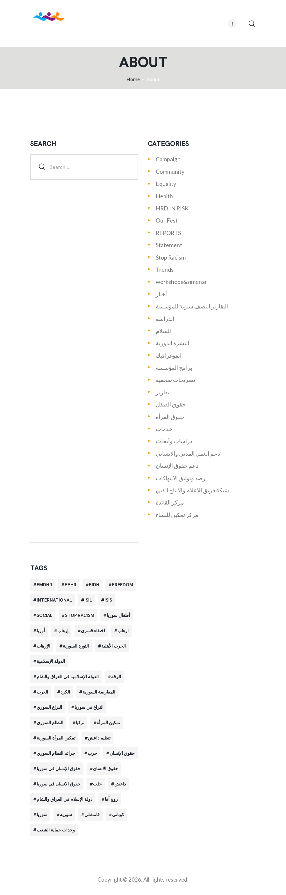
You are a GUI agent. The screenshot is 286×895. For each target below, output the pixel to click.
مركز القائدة (170, 502)
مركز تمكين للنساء (177, 514)
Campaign (168, 159)
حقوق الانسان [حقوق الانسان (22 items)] (105, 768)
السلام (163, 330)
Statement (169, 244)
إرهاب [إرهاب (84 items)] (62, 630)
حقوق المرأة (170, 416)
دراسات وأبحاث (174, 440)
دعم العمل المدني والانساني (188, 453)
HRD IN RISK (172, 208)
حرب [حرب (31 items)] (92, 753)
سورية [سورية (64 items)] (66, 814)
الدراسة (165, 318)
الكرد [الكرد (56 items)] (65, 692)
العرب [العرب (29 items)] (42, 692)
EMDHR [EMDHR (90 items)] (44, 585)
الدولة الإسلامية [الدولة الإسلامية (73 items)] (51, 661)
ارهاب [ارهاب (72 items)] (123, 630)
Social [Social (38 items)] (45, 615)
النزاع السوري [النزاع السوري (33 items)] (49, 707)
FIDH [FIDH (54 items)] (94, 585)
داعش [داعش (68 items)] (120, 784)
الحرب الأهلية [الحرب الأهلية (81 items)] (113, 646)
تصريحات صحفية (175, 379)
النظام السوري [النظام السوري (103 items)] (50, 722)
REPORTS (168, 232)
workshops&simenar (181, 281)
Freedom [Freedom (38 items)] (122, 585)
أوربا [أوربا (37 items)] (41, 630)
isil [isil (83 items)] (88, 600)
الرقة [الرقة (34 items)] (116, 676)
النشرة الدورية (172, 342)
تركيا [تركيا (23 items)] (80, 722)
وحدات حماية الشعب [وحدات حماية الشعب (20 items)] (56, 830)
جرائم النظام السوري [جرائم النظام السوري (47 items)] (56, 753)
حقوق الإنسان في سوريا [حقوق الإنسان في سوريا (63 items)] (59, 768)
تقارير (162, 392)
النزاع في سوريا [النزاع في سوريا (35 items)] (89, 707)
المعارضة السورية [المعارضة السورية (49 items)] (98, 692)
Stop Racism (171, 257)
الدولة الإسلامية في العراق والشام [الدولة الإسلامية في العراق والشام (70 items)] (68, 676)
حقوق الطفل (171, 404)
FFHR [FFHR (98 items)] (70, 585)
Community (170, 171)
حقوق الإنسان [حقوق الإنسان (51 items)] (122, 753)
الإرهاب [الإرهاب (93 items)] (43, 646)
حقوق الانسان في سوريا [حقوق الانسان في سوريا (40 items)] (59, 784)
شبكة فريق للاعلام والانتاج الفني (192, 490)
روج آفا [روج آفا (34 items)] (111, 799)
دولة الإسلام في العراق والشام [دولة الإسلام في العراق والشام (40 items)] (64, 799)
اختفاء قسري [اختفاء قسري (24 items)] (93, 630)
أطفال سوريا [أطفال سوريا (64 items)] (118, 615)
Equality (166, 183)
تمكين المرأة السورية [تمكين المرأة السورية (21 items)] (56, 738)
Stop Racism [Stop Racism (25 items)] (79, 615)
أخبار (161, 294)
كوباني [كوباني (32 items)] (118, 814)
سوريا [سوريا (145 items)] (42, 814)
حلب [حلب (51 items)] (97, 784)
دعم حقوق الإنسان (177, 465)
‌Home (133, 80)
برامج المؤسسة (174, 367)
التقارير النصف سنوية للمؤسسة (192, 306)
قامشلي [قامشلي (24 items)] (92, 814)
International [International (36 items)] (54, 600)
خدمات (164, 428)
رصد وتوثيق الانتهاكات (180, 478)
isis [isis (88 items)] (108, 600)
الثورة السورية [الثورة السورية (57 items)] (76, 646)
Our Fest (167, 220)
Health (164, 196)
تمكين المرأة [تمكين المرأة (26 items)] (108, 722)
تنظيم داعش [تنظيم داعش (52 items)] (99, 738)
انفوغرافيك (169, 355)
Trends (165, 269)
